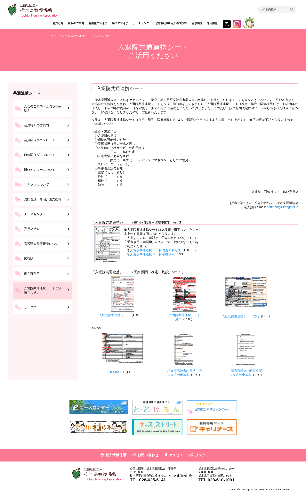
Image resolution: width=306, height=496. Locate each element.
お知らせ (57, 23)
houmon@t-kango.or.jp (282, 207)
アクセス (176, 455)
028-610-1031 (221, 479)
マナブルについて (36, 184)
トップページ (54, 36)
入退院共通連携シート (114, 315)
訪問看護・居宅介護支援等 (42, 199)
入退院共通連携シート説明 (240, 316)
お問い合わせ (147, 455)
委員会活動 (32, 229)
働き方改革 (32, 273)
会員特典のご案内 (36, 125)
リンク (200, 455)
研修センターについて (39, 169)
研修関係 (196, 23)
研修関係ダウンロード (39, 154)
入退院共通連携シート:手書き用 (152, 254)
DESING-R (116, 372)
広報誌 (28, 258)
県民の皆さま (120, 23)
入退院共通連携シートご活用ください (42, 290)
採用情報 (212, 23)
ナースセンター (142, 23)
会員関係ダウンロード (39, 140)
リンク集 (30, 307)
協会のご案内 (76, 23)
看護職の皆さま (98, 23)
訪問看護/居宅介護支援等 (171, 23)
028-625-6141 (152, 479)
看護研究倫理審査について (42, 243)
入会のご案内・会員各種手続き (42, 108)
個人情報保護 (115, 455)
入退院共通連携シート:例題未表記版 (155, 250)
